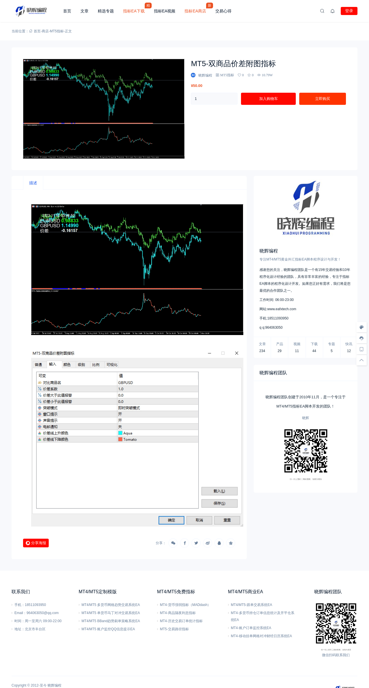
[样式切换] (361, 327)
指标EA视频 (165, 11)
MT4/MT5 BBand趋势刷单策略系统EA (111, 621)
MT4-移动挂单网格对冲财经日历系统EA (261, 636)
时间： (19, 621)
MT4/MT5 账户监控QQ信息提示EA (108, 629)
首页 (67, 11)
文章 (84, 11)
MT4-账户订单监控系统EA (251, 628)
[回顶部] (361, 360)
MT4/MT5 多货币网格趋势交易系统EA (111, 605)
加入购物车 (268, 98)
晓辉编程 (54, 685)
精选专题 (106, 11)
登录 (349, 10)
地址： (19, 629)
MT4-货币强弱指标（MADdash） (185, 605)
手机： (19, 605)
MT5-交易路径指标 (174, 629)
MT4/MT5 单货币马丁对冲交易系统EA (111, 613)
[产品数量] (214, 99)
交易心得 (223, 11)
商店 (45, 31)
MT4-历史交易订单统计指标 (181, 621)
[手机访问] (361, 349)
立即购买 (322, 98)
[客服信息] (361, 338)
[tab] (33, 183)
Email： (20, 613)
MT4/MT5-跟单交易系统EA (251, 605)
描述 (33, 183)
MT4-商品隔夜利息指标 (178, 613)
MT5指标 (57, 31)
